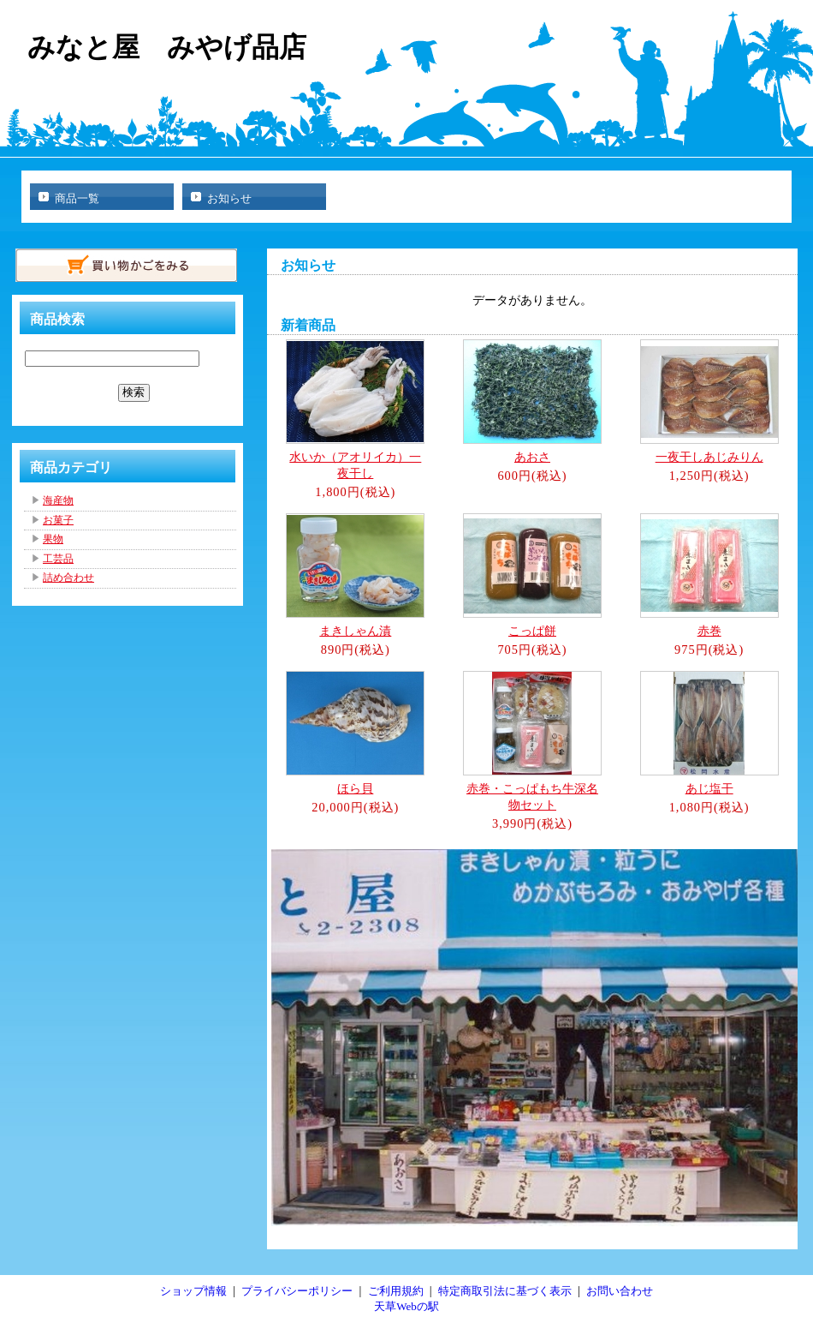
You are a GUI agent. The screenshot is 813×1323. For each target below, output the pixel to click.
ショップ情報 (193, 1290)
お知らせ (229, 198)
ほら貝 (355, 788)
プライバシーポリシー (297, 1290)
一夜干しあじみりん (709, 457)
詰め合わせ (68, 578)
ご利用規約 (396, 1290)
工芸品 (58, 559)
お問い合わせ (619, 1290)
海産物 (58, 500)
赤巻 (709, 631)
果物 (53, 539)
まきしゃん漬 (355, 631)
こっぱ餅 (532, 631)
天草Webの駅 (406, 1306)
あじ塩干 (709, 788)
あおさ (532, 457)
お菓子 (58, 520)
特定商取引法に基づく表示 (505, 1290)
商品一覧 (77, 198)
